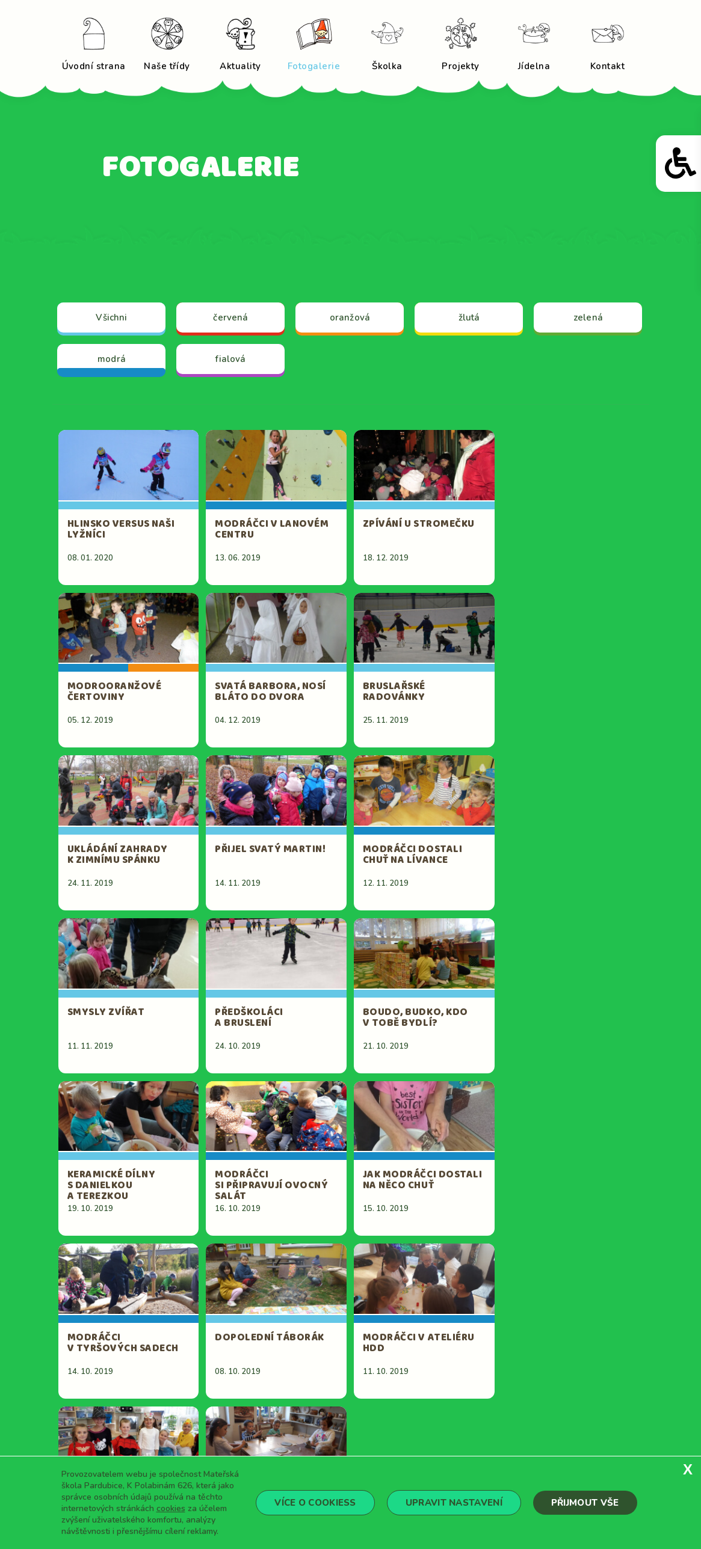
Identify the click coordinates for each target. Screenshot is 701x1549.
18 (354, 1292)
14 (507, 1274)
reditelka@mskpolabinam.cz (249, 1449)
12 (435, 1274)
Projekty (466, 1413)
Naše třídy (469, 1377)
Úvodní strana (383, 1377)
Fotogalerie (473, 1395)
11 (399, 1274)
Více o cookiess (315, 1503)
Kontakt (465, 1431)
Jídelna (366, 1431)
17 (616, 1274)
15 (543, 1274)
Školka (366, 1413)
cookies (170, 1508)
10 (363, 1274)
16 (579, 1274)
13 (471, 1274)
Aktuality (372, 1395)
